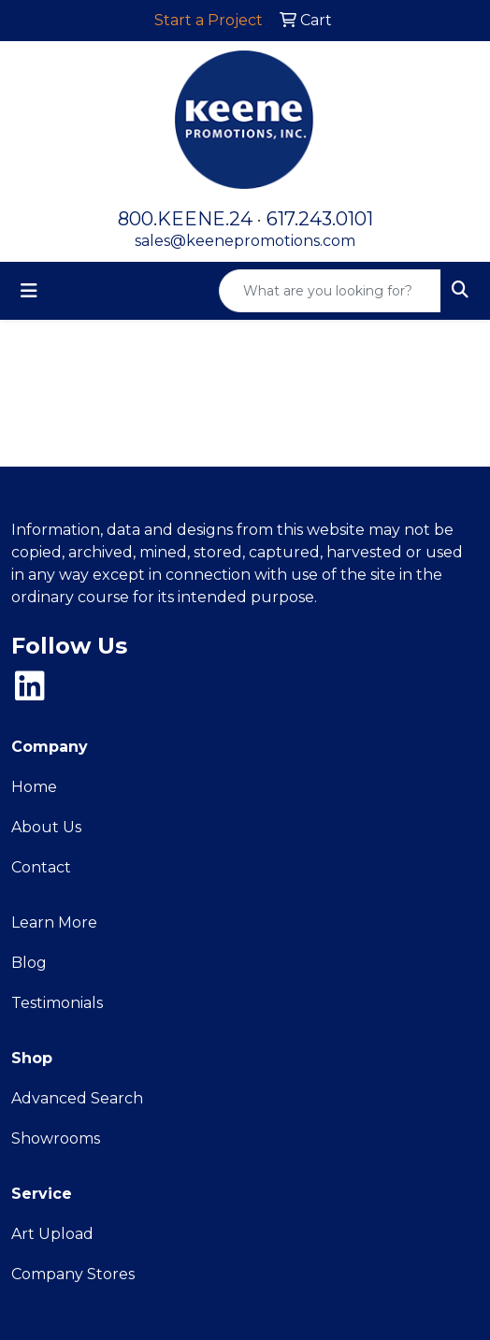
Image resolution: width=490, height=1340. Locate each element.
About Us (46, 827)
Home (34, 787)
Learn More (54, 922)
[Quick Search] (330, 290)
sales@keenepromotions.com (245, 241)
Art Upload (52, 1234)
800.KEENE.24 (185, 219)
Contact (41, 867)
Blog (29, 963)
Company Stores (73, 1274)
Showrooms (55, 1138)
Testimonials (57, 1003)
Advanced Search (77, 1098)
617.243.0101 (320, 219)
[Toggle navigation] (29, 291)
